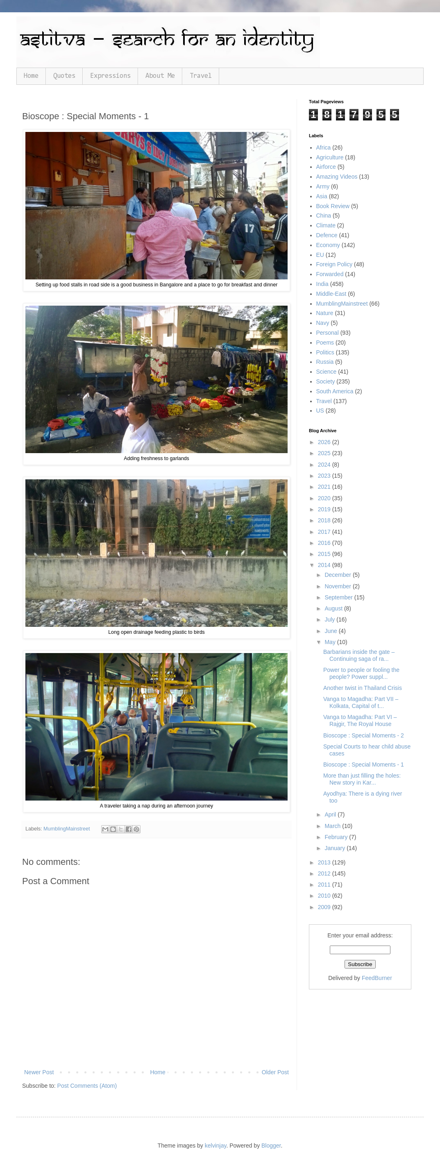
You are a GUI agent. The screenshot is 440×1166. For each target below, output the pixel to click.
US (320, 410)
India (322, 284)
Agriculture (330, 157)
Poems (325, 342)
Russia (325, 361)
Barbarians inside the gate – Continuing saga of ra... (359, 655)
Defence (327, 235)
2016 (325, 543)
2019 (325, 509)
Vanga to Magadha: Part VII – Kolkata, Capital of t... (360, 702)
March (333, 826)
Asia (321, 196)
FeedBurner (377, 978)
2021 (325, 486)
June (331, 631)
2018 (325, 520)
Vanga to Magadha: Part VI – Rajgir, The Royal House (360, 720)
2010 (325, 895)
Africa (323, 147)
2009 (325, 907)
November (338, 586)
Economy (328, 245)
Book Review (333, 206)
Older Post (275, 1072)
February (336, 837)
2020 (325, 498)
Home (31, 76)
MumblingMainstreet (66, 829)
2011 (325, 884)
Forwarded (330, 274)
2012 (325, 873)
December (338, 575)
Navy (322, 323)
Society (325, 381)
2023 (325, 475)
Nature (324, 313)
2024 (325, 464)
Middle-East (331, 293)
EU (320, 255)
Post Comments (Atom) (87, 1085)
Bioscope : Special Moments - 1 (363, 764)
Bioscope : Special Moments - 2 (363, 735)
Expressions (110, 76)
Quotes (64, 76)
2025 (325, 453)
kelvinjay (216, 1145)
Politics (325, 352)
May (330, 642)
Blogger (271, 1145)
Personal (327, 332)
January (335, 848)
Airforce (326, 166)
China (323, 215)
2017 (325, 532)
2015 (325, 554)
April (331, 814)
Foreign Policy (334, 264)
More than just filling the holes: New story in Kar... (362, 779)
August (334, 608)
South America (335, 391)
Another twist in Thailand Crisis (362, 688)
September (339, 597)
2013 (325, 862)
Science (326, 371)
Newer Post (39, 1072)
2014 (325, 565)
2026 (325, 442)
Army (323, 186)
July (330, 619)
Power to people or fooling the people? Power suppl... (361, 673)
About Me (160, 76)
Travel (201, 76)
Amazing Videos (337, 176)
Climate (326, 225)
